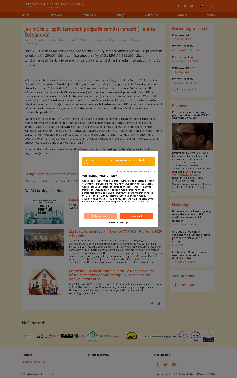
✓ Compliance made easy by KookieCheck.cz (135, 171)
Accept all (136, 215)
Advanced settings (118, 222)
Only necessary (100, 215)
